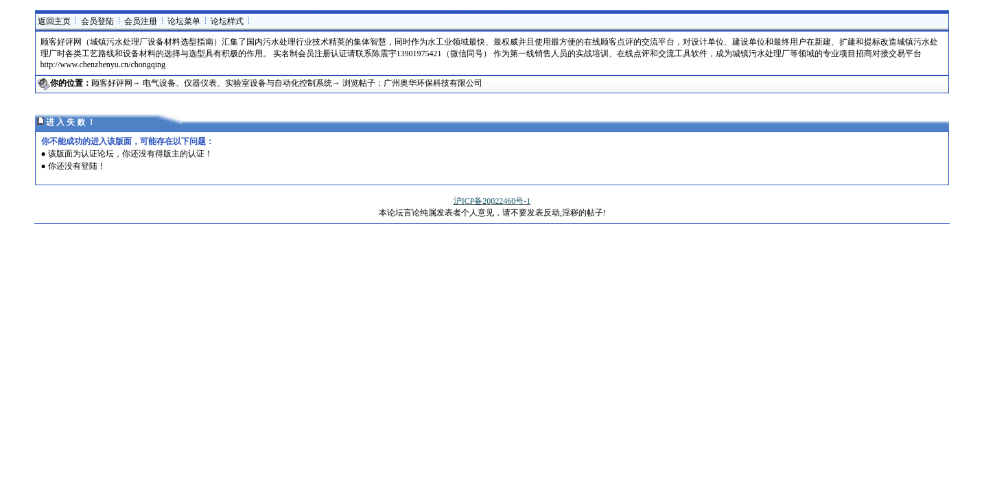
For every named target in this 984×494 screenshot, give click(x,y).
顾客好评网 (111, 83)
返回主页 (54, 21)
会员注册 (140, 21)
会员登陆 (97, 21)
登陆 (89, 166)
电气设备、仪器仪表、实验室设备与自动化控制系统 (237, 83)
